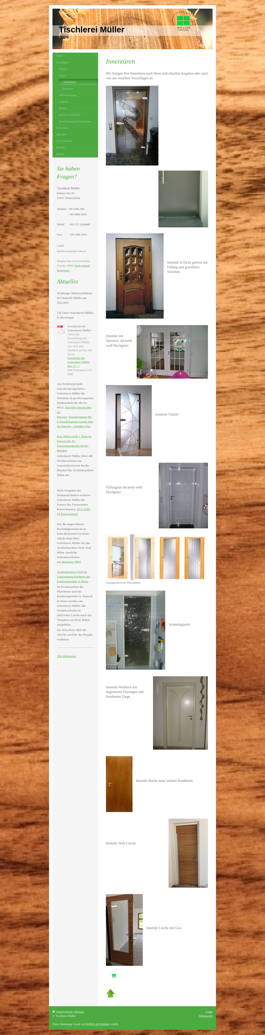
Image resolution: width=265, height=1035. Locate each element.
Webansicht (205, 1016)
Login (209, 1011)
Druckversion (63, 1011)
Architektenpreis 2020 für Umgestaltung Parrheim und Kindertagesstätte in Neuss (73, 576)
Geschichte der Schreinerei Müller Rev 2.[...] (78, 362)
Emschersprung (78, 417)
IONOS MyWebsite (97, 1024)
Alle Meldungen (66, 656)
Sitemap (79, 1011)
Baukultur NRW (71, 562)
